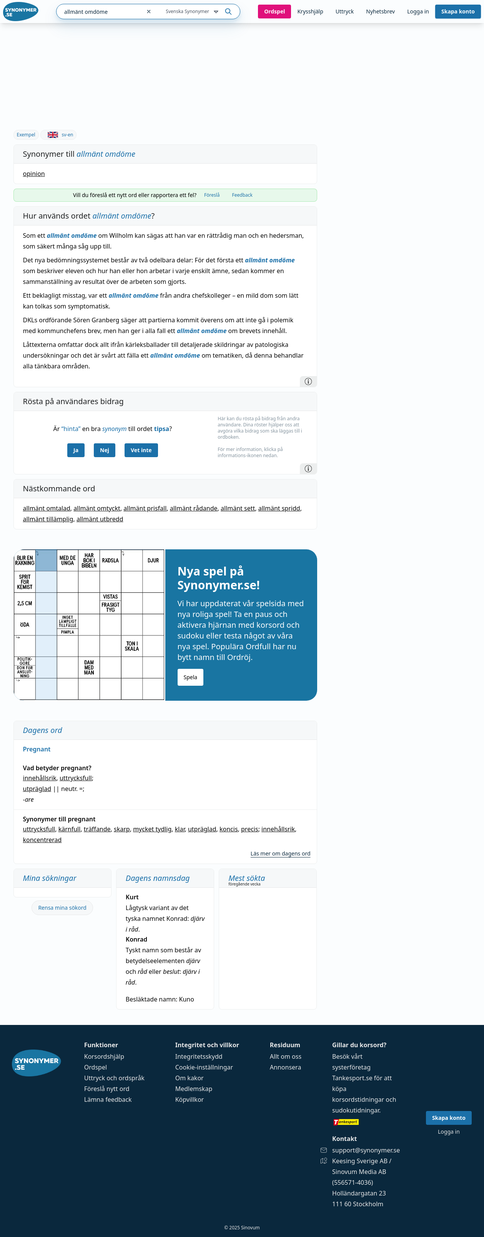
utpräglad (37, 788)
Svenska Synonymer (193, 12)
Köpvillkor (189, 1099)
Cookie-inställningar (204, 1067)
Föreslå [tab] (212, 195)
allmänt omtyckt (96, 508)
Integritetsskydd (199, 1056)
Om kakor (189, 1078)
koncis (229, 829)
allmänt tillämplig (48, 519)
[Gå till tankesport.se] (366, 1122)
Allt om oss (285, 1056)
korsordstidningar (358, 1099)
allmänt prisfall (144, 508)
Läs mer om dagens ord (281, 853)
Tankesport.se (352, 1078)
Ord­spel (274, 11)
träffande (97, 829)
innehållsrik (40, 778)
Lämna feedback (108, 1099)
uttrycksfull (76, 778)
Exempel (26, 134)
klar (180, 829)
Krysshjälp (310, 11)
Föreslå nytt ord (107, 1088)
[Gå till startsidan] (20, 11)
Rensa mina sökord (62, 907)
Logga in (418, 11)
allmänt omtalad (46, 508)
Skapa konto (458, 11)
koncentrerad (42, 840)
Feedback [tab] (242, 195)
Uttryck (345, 11)
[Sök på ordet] (228, 11)
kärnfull (69, 829)
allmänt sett (238, 508)
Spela (191, 677)
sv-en (58, 134)
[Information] (308, 381)
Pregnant (37, 749)
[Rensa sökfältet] (148, 11)
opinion (34, 173)
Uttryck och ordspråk (114, 1078)
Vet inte (141, 450)
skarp (122, 829)
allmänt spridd (279, 508)
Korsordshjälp (104, 1056)
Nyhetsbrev (380, 11)
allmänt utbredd (100, 519)
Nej (104, 450)
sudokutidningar (355, 1110)
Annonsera (285, 1067)
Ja (75, 450)
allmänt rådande (194, 508)
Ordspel (95, 1067)
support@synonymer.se (366, 1150)
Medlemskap (194, 1088)
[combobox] (99, 11)
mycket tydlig (152, 829)
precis (249, 829)
